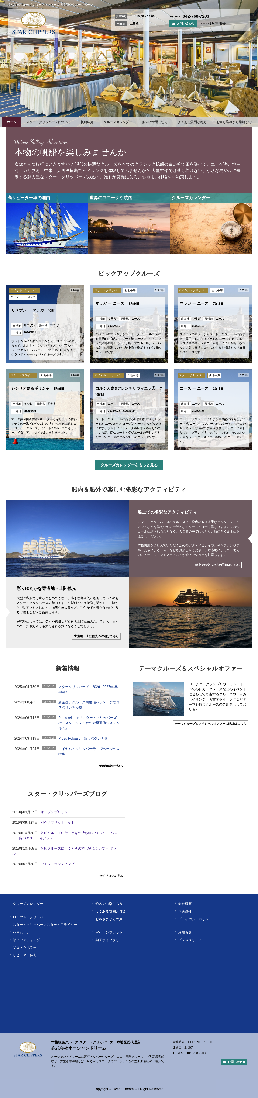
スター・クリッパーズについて (48, 122)
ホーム (11, 122)
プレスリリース (188, 940)
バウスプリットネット (58, 822)
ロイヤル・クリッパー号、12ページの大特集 (89, 751)
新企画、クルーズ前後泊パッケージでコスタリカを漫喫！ (89, 705)
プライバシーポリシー (193, 919)
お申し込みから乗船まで (233, 122)
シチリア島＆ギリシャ (38, 388)
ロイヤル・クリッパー (28, 917)
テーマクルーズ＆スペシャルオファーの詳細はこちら (210, 723)
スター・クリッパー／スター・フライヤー (43, 924)
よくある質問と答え (192, 122)
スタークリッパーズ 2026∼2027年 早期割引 (88, 689)
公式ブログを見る (111, 876)
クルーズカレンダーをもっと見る (129, 465)
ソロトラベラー (23, 947)
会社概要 (183, 904)
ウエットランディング (58, 864)
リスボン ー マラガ (35, 310)
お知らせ (183, 932)
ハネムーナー (21, 932)
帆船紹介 (87, 122)
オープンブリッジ (54, 812)
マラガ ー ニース (117, 303)
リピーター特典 (23, 955)
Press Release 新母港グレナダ (83, 738)
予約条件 (183, 911)
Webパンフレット (107, 932)
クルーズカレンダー (117, 122)
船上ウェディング (24, 940)
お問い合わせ (183, 23)
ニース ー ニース (202, 388)
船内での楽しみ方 (107, 904)
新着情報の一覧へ (111, 766)
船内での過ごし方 (155, 122)
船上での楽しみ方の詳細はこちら (217, 565)
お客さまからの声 (107, 919)
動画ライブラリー (107, 940)
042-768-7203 (196, 1053)
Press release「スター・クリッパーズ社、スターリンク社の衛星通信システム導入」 (89, 723)
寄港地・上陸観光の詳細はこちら (96, 636)
